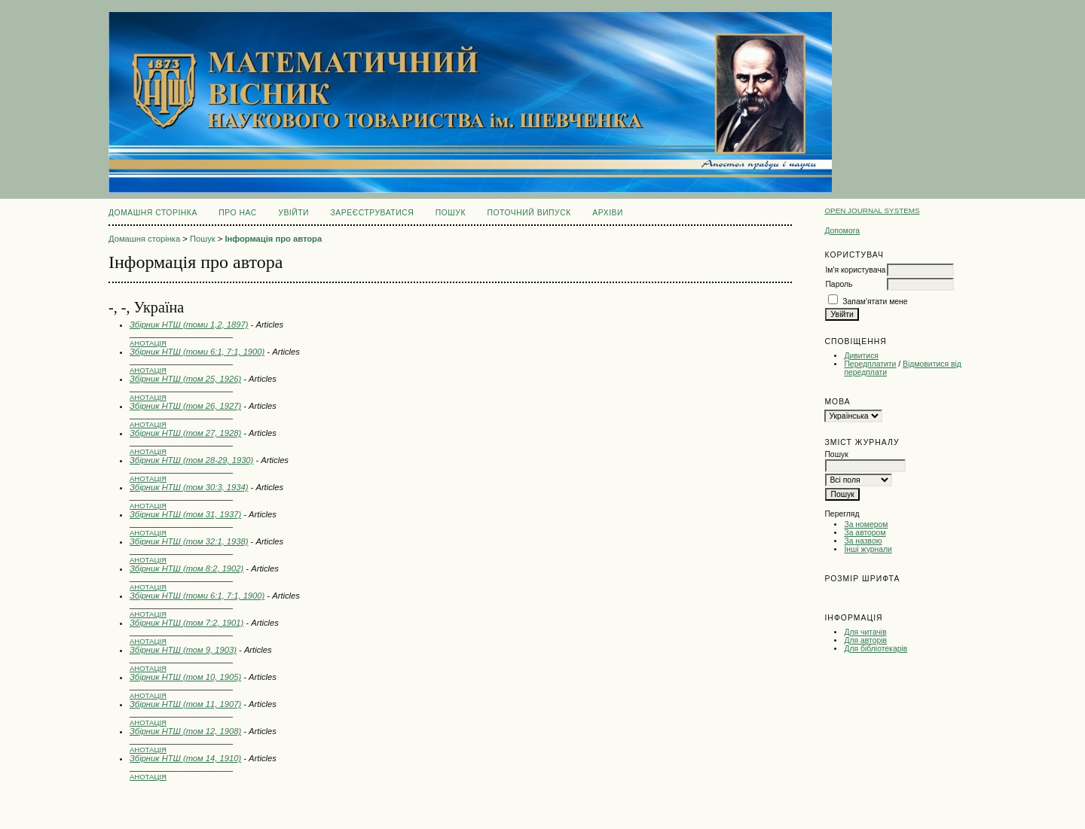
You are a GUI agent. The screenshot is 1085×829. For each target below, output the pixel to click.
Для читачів (865, 632)
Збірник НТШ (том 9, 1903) (183, 649)
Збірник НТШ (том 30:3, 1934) (189, 487)
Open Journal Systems (871, 210)
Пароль (838, 284)
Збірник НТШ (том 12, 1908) (185, 731)
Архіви (607, 213)
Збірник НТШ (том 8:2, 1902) (186, 568)
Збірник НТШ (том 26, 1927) (185, 405)
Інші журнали (867, 549)
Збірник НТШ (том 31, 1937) (185, 514)
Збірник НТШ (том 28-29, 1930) (191, 460)
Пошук (451, 213)
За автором (864, 533)
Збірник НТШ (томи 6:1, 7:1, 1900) (197, 351)
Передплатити (870, 364)
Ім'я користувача (855, 270)
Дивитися (861, 356)
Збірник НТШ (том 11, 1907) (185, 704)
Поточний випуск (528, 213)
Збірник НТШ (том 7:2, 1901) (186, 622)
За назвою (863, 541)
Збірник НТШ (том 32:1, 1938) (189, 541)
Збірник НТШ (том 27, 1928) (185, 432)
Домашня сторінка (152, 213)
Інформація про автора (273, 238)
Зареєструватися (372, 213)
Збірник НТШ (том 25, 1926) (185, 378)
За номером (866, 524)
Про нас (238, 213)
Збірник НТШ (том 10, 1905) (185, 676)
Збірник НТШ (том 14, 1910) (185, 758)
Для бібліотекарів (875, 649)
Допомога (842, 231)
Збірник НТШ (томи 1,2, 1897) (189, 324)
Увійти (293, 213)
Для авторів (865, 640)
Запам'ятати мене (874, 301)
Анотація (148, 343)
